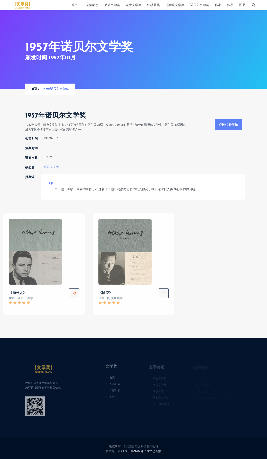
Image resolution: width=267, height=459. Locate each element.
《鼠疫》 (105, 294)
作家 (218, 5)
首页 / (35, 89)
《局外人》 (17, 294)
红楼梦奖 (153, 5)
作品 (230, 5)
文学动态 (92, 5)
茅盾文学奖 (112, 5)
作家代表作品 (228, 125)
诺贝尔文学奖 (199, 5)
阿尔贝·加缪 (51, 167)
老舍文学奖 (133, 5)
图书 (242, 5)
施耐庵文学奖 (175, 5)
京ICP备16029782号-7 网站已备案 (139, 453)
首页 (74, 5)
